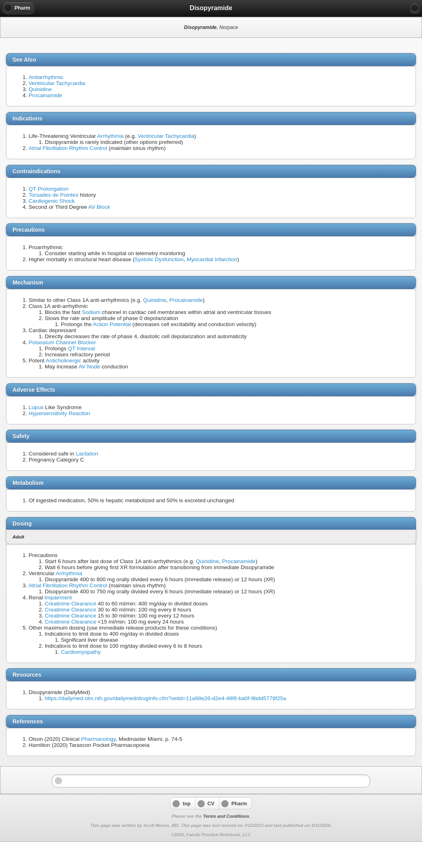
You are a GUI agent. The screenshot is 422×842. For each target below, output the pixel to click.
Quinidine (40, 89)
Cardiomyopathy (81, 652)
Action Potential (112, 324)
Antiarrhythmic (46, 77)
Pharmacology (98, 739)
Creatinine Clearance (70, 604)
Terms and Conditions (226, 816)
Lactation (87, 454)
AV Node (89, 367)
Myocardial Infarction (212, 259)
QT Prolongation (49, 189)
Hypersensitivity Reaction (59, 413)
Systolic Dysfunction (159, 259)
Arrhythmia (110, 136)
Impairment (58, 598)
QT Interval (81, 348)
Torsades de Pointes (53, 195)
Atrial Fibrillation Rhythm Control (68, 148)
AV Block (99, 207)
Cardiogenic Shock (52, 201)
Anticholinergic (63, 361)
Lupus (36, 407)
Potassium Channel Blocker (62, 342)
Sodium (91, 312)
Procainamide (45, 95)
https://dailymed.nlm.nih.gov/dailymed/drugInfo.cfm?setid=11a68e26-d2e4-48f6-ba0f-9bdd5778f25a (165, 698)
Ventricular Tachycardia (57, 83)
